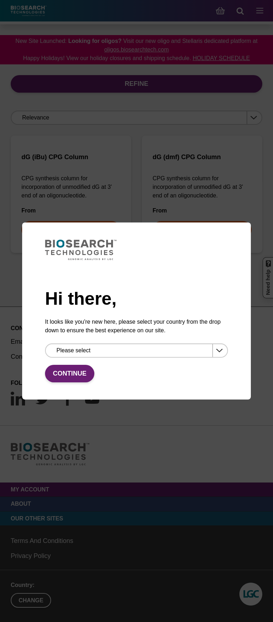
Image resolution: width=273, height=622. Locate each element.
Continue (69, 373)
